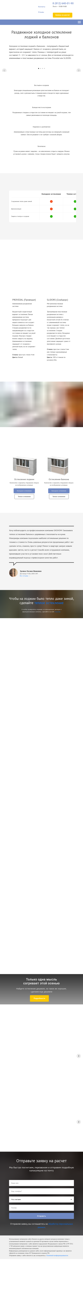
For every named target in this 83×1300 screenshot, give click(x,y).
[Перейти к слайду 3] (42, 102)
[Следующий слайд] (79, 82)
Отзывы (41, 12)
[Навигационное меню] (79, 22)
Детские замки (51, 1099)
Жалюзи (18, 1099)
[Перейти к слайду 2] (40, 102)
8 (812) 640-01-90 (63, 3)
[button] (24, 505)
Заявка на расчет (62, 15)
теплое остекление (49, 637)
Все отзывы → (25, 610)
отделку (58, 646)
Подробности (39, 1032)
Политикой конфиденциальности (57, 1288)
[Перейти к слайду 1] (38, 102)
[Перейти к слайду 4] (44, 102)
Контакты (41, 7)
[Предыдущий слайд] (4, 82)
